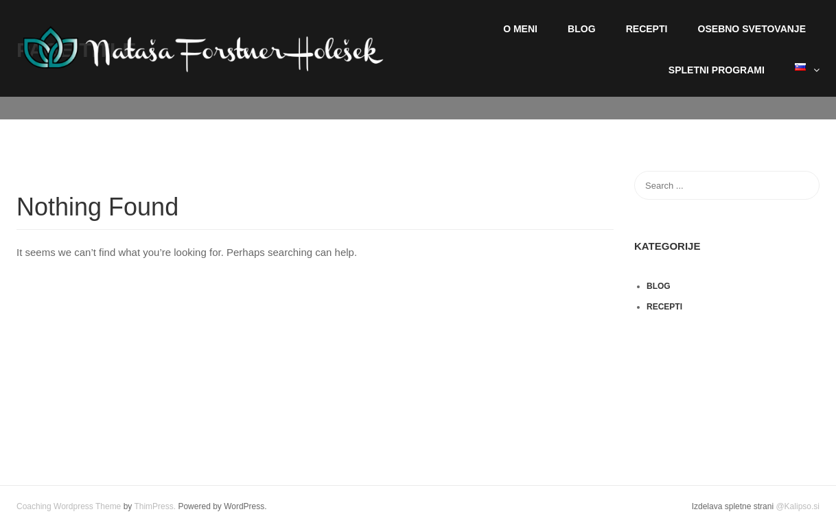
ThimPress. (155, 506)
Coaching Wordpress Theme (68, 506)
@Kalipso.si (798, 506)
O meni (520, 28)
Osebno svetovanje (752, 28)
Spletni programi (717, 70)
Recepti (647, 28)
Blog (581, 28)
